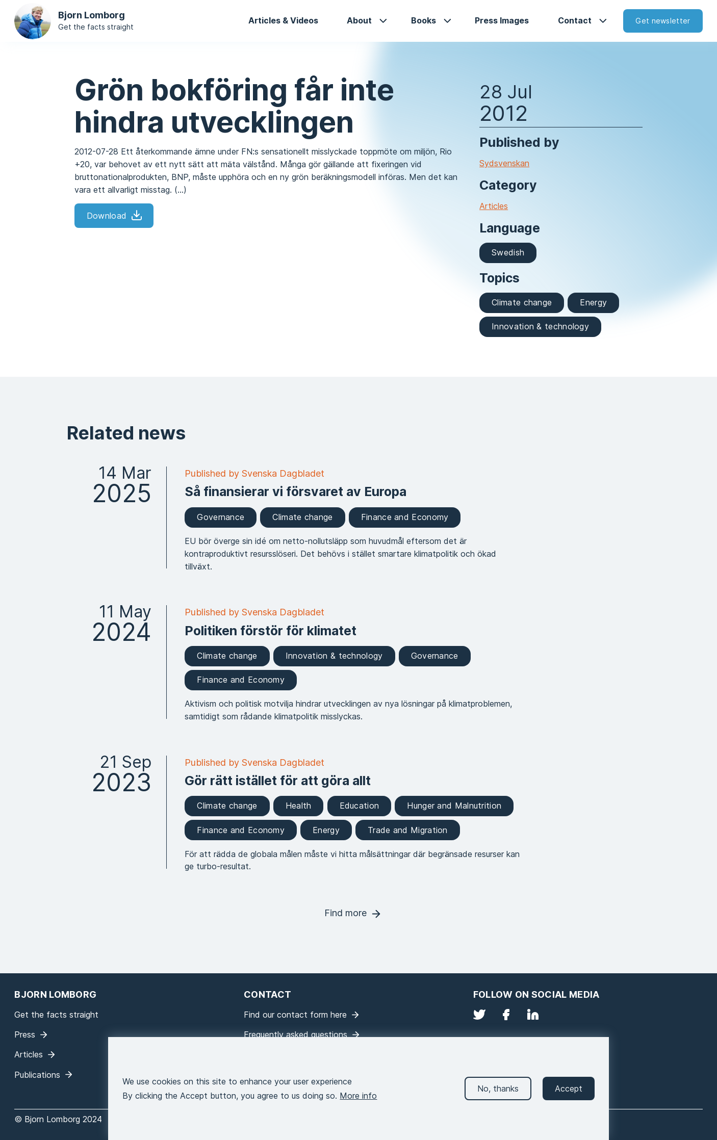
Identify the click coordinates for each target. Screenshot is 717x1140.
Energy (593, 302)
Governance (220, 517)
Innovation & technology (540, 326)
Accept (568, 1094)
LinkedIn (533, 1014)
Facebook (506, 1014)
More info (358, 1101)
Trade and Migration (408, 830)
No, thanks (498, 1094)
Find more (345, 913)
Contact (575, 20)
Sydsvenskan (504, 163)
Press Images (502, 20)
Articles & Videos (283, 20)
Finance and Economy (405, 517)
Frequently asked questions (295, 1034)
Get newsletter (662, 20)
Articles (493, 206)
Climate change (522, 302)
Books (423, 20)
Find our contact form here (295, 1014)
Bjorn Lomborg (91, 15)
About (359, 20)
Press (24, 1034)
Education (359, 805)
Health (299, 805)
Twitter (479, 1014)
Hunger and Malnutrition (454, 805)
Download (106, 216)
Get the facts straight (96, 26)
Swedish (508, 252)
